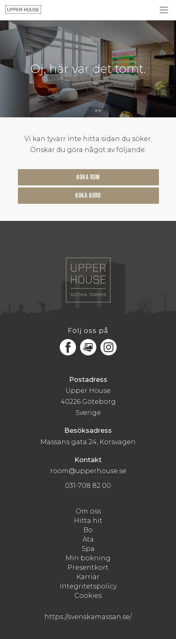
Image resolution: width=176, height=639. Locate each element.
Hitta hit (88, 520)
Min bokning (88, 558)
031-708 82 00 (88, 485)
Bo (88, 530)
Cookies (88, 595)
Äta (88, 539)
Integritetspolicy (88, 586)
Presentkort (88, 567)
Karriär (88, 577)
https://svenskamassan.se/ (88, 617)
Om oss (88, 511)
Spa (88, 549)
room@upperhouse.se (88, 471)
